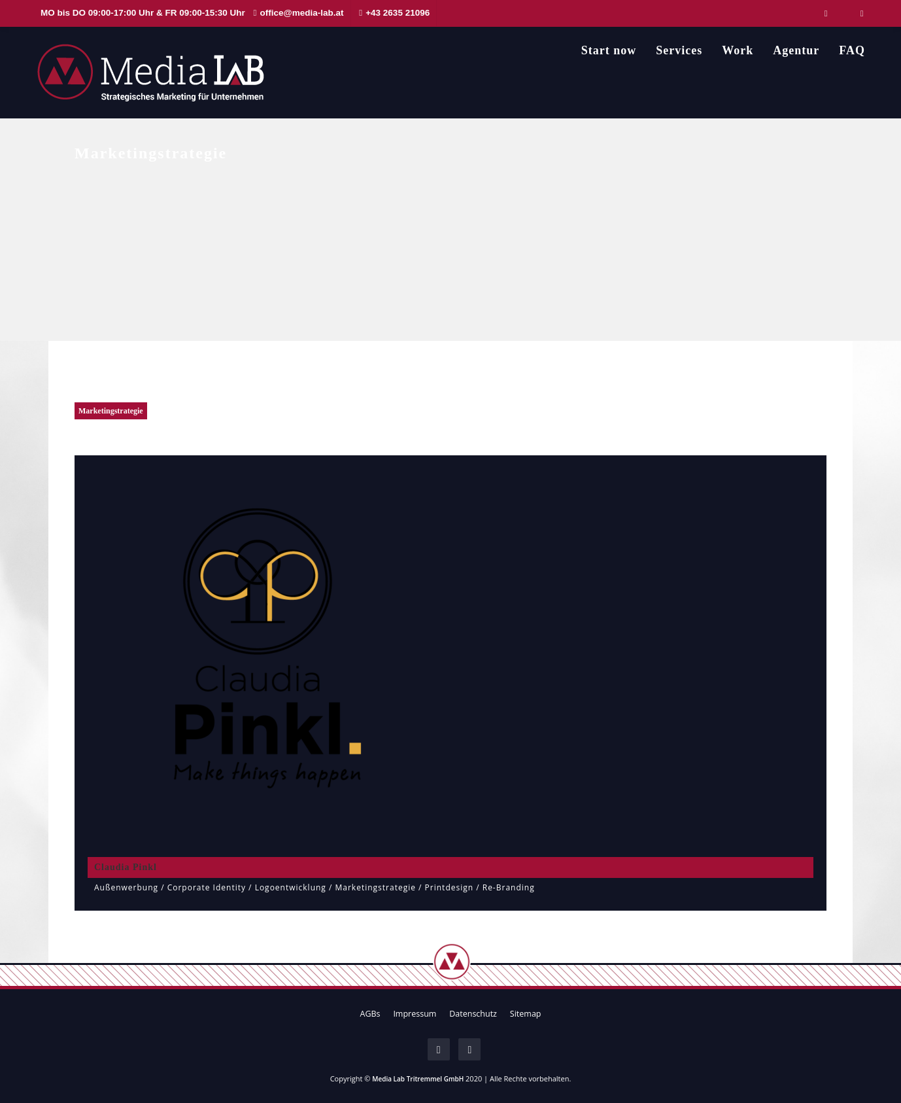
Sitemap (525, 1014)
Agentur (796, 50)
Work (737, 50)
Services (679, 50)
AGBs (370, 1014)
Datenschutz (473, 1014)
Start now (609, 50)
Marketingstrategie (110, 410)
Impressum (414, 1014)
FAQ (852, 50)
